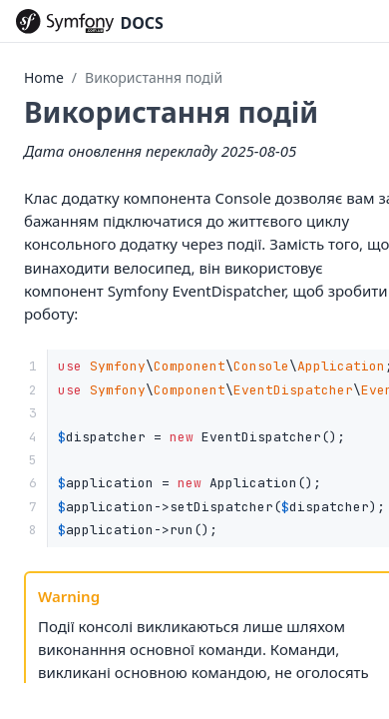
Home (44, 77)
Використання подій (153, 77)
